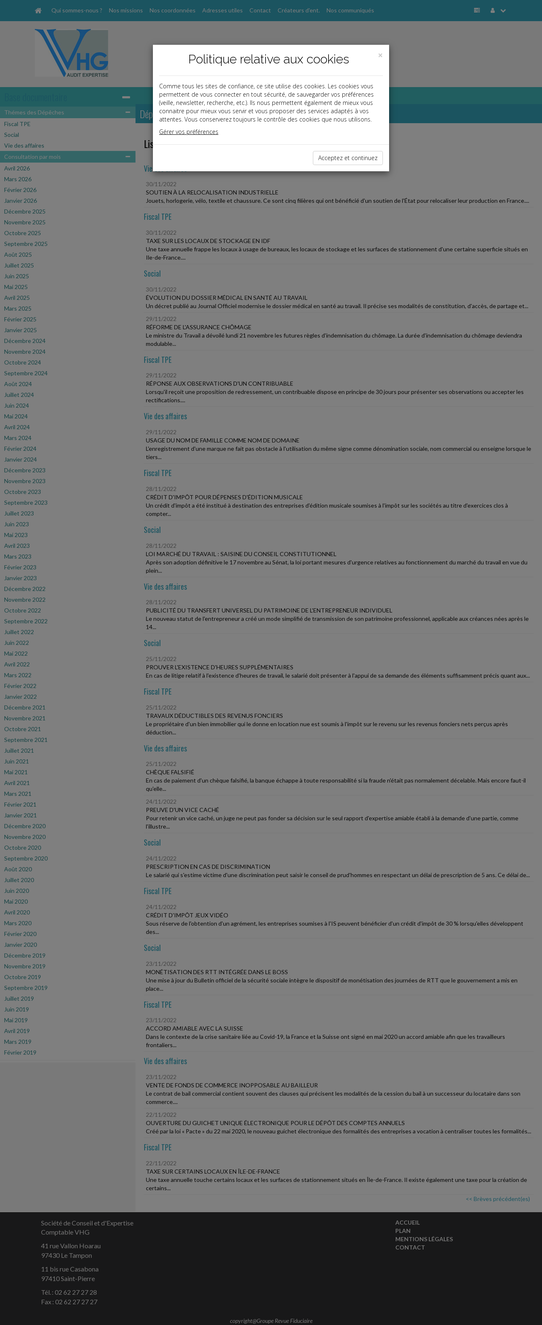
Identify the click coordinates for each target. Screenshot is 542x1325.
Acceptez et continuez (347, 158)
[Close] (380, 55)
